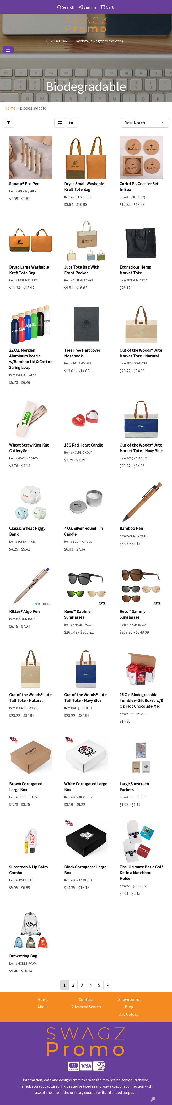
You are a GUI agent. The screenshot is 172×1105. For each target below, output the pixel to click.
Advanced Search (86, 1006)
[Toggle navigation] (8, 49)
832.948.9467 (57, 40)
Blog (129, 1006)
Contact (86, 999)
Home (43, 999)
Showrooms (129, 999)
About (43, 1006)
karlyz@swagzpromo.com (99, 40)
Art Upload (129, 1014)
